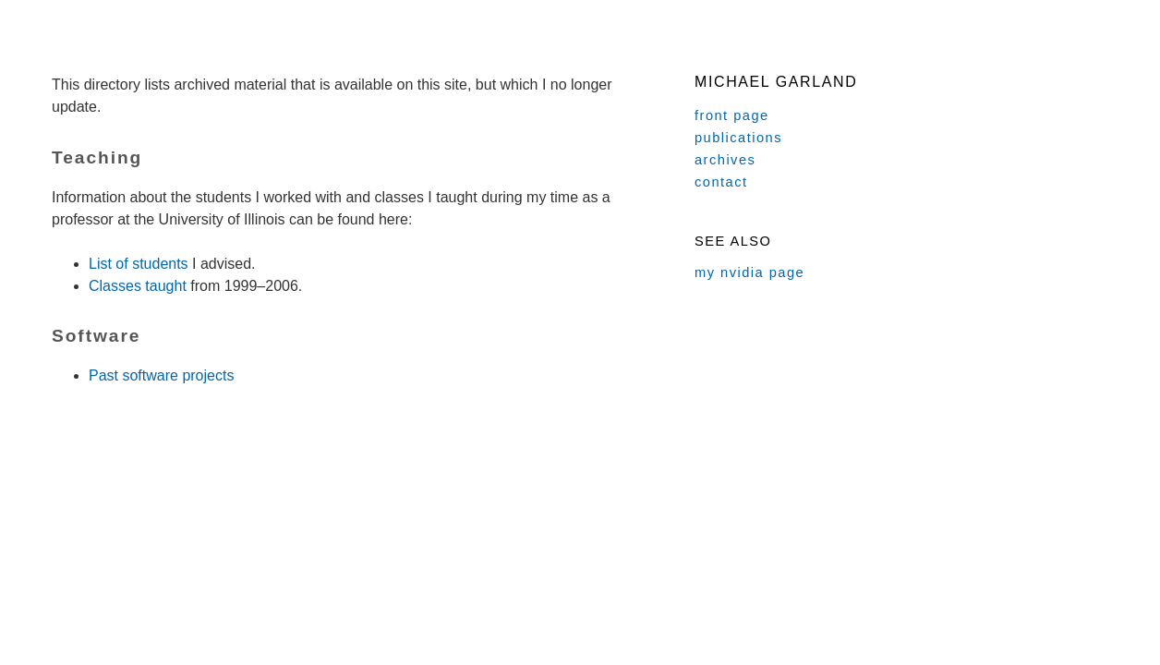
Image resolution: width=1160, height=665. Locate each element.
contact (721, 182)
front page (732, 115)
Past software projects (161, 375)
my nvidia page (749, 272)
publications (738, 137)
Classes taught (138, 286)
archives (725, 159)
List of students (138, 264)
